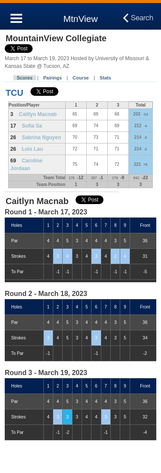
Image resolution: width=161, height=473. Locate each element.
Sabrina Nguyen (41, 137)
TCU (14, 93)
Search (142, 18)
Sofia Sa (32, 126)
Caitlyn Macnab (38, 114)
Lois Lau (32, 149)
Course (81, 77)
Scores (25, 77)
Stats (105, 77)
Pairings (52, 77)
